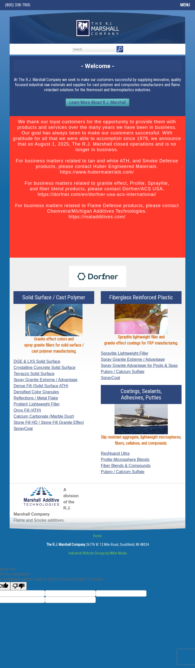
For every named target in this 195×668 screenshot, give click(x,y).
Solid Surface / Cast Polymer (53, 297)
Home (97, 536)
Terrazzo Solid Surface (33, 373)
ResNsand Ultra (115, 453)
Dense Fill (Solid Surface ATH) (40, 386)
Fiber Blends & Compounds (126, 465)
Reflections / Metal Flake (35, 398)
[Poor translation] (18, 586)
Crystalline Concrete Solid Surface (44, 367)
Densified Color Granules (36, 392)
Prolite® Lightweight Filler (36, 404)
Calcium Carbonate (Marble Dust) (43, 416)
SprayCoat (23, 428)
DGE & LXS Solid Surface (36, 361)
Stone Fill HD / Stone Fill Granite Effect (48, 422)
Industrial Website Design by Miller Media (98, 553)
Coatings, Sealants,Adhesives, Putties (141, 394)
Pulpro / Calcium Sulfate (122, 371)
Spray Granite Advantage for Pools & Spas (139, 365)
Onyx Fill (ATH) (27, 410)
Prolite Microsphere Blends (125, 459)
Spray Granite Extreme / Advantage (45, 380)
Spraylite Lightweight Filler (124, 353)
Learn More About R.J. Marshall (97, 102)
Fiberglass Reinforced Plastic (141, 297)
